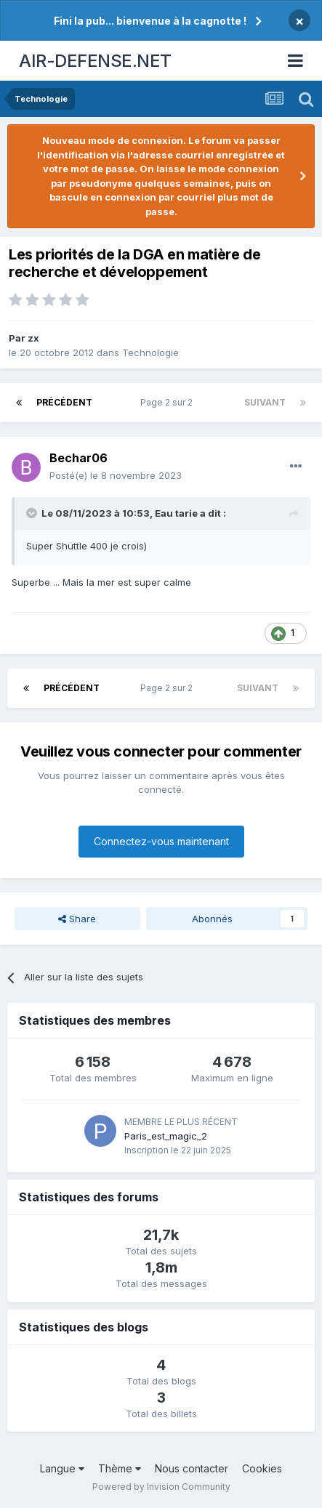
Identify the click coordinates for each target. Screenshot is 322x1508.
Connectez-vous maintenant (161, 841)
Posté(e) (115, 475)
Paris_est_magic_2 (165, 1136)
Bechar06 (78, 458)
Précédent (64, 402)
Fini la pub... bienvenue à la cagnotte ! (150, 21)
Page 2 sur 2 (168, 402)
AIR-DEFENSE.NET (95, 60)
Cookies (262, 1468)
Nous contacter (191, 1468)
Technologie (150, 352)
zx (33, 338)
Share (77, 919)
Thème (119, 1468)
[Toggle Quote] (32, 513)
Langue (62, 1468)
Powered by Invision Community (161, 1486)
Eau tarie (176, 513)
